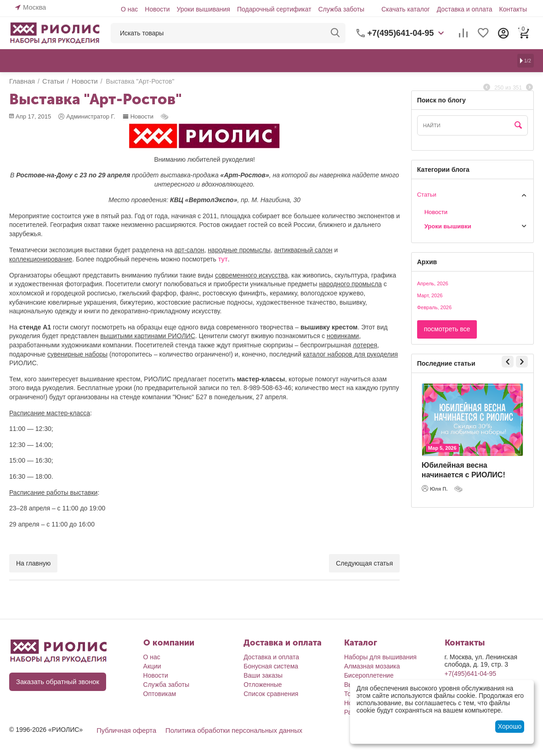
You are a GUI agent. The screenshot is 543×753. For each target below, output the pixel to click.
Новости (157, 9)
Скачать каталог (405, 9)
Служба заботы (341, 9)
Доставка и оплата (464, 9)
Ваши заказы (263, 675)
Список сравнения (270, 693)
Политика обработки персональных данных (228, 730)
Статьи (426, 194)
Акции (152, 665)
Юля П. (435, 488)
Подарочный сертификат (274, 9)
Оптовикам (159, 693)
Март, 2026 (430, 295)
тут (222, 258)
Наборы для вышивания (380, 656)
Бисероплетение (369, 675)
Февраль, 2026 (434, 307)
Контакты (513, 9)
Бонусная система (270, 665)
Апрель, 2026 (432, 283)
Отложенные (262, 684)
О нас (129, 9)
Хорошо (510, 726)
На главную (33, 562)
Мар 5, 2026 (442, 448)
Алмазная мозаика (372, 665)
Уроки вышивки (445, 226)
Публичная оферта (124, 730)
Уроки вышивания (203, 9)
